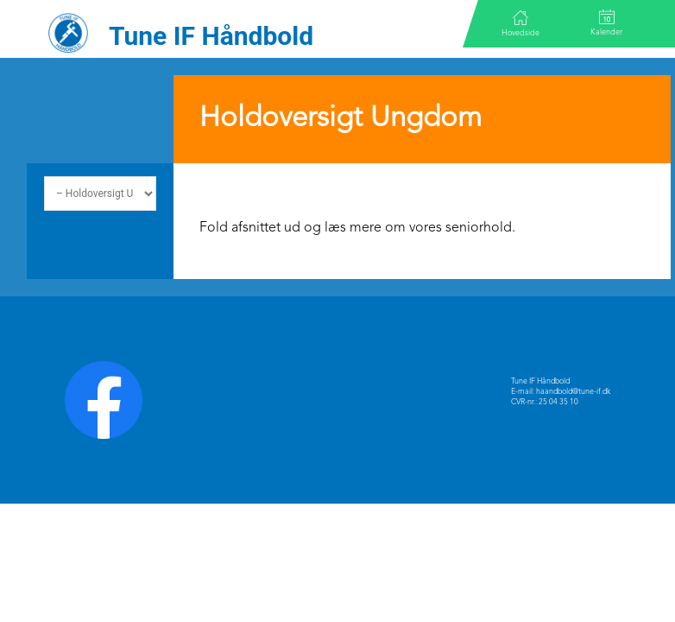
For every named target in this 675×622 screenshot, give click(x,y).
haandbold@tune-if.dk (573, 392)
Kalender (606, 23)
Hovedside (520, 23)
